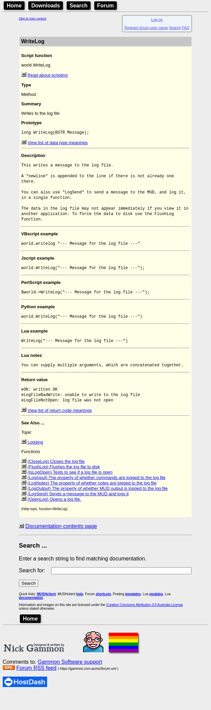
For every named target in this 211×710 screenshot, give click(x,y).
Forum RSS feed (36, 684)
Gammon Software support (70, 678)
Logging (35, 458)
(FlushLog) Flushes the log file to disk (64, 482)
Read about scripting (48, 75)
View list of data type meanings (58, 143)
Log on (157, 20)
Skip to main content (32, 18)
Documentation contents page (61, 542)
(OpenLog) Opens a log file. (54, 515)
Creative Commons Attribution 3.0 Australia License (144, 621)
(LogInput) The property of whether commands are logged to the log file (97, 493)
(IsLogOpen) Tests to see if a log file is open (70, 488)
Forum (105, 5)
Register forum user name (146, 28)
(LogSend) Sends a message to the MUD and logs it (78, 509)
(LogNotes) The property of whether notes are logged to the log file (92, 499)
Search (78, 5)
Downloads (45, 5)
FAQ (185, 28)
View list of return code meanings (60, 426)
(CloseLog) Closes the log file (56, 477)
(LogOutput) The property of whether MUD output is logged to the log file (98, 504)
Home (14, 5)
